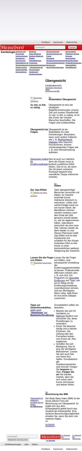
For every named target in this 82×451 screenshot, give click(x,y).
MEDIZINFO (13, 47)
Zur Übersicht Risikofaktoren (50, 425)
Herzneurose (50, 65)
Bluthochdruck (65, 139)
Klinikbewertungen (13, 444)
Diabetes (53, 142)
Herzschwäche (70, 51)
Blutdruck (32, 51)
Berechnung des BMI (52, 91)
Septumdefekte (70, 65)
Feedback (45, 42)
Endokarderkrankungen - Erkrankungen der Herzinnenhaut (37, 67)
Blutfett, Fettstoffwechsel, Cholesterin (35, 61)
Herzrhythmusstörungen (55, 67)
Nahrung (60, 316)
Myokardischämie (71, 61)
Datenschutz (71, 42)
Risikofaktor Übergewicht (53, 88)
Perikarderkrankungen (73, 63)
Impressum (58, 42)
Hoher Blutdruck (35, 54)
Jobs (26, 444)
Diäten (47, 89)
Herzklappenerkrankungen (55, 61)
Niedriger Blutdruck (36, 56)
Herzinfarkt (50, 58)
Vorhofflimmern (71, 67)
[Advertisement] (41, 20)
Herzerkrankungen (53, 51)
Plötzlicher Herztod (72, 54)
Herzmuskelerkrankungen (55, 63)
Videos (35, 444)
